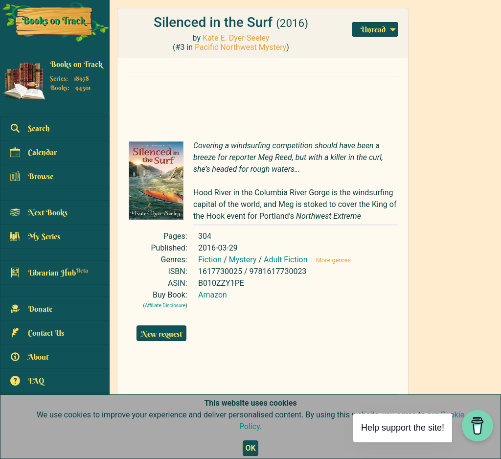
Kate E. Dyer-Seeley (236, 38)
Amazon (212, 294)
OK (250, 448)
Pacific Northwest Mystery (240, 47)
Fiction (210, 259)
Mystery (243, 259)
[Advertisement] (262, 106)
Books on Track (76, 64)
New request (161, 334)
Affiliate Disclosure (165, 305)
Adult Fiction (286, 259)
